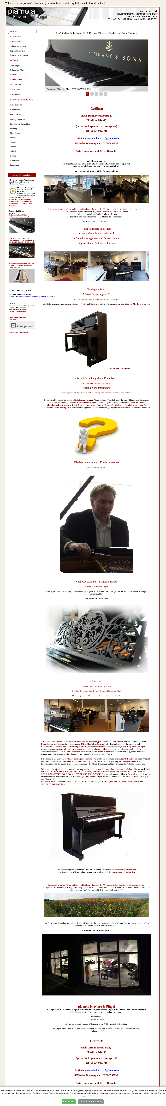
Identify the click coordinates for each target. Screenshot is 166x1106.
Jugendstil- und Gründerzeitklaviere (97, 243)
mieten (117, 304)
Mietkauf (137, 304)
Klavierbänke (15, 95)
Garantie (13, 142)
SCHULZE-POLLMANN (52, 784)
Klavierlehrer (14, 109)
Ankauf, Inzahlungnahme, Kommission (96, 378)
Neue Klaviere (15, 42)
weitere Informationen (17, 312)
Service (12, 147)
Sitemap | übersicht (17, 119)
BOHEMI (132, 781)
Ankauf (12, 151)
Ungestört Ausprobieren (18, 332)
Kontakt (12, 156)
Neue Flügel (14, 65)
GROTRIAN (109, 771)
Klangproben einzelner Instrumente (17, 318)
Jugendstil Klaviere (17, 51)
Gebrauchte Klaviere (17, 46)
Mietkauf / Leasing (93, 294)
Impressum (14, 165)
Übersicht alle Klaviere (18, 55)
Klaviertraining (15, 105)
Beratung (13, 128)
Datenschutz (14, 160)
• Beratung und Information (96, 387)
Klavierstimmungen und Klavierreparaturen (97, 462)
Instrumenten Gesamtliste (19, 124)
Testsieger (92, 289)
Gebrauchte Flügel (16, 70)
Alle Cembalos (15, 85)
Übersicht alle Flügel (17, 74)
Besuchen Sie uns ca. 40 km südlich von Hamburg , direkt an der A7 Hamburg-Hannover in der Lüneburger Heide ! (96, 209)
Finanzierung (14, 133)
